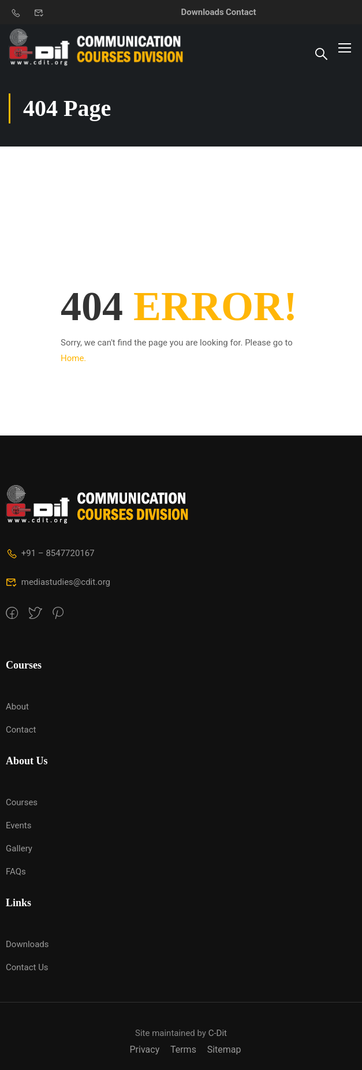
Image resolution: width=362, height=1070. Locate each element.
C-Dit (217, 1033)
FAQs (16, 871)
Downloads (202, 12)
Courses (22, 802)
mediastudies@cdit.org (58, 582)
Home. (73, 358)
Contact (241, 12)
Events (18, 825)
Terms (183, 1049)
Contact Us (27, 967)
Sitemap (224, 1049)
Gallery (19, 848)
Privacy (145, 1049)
